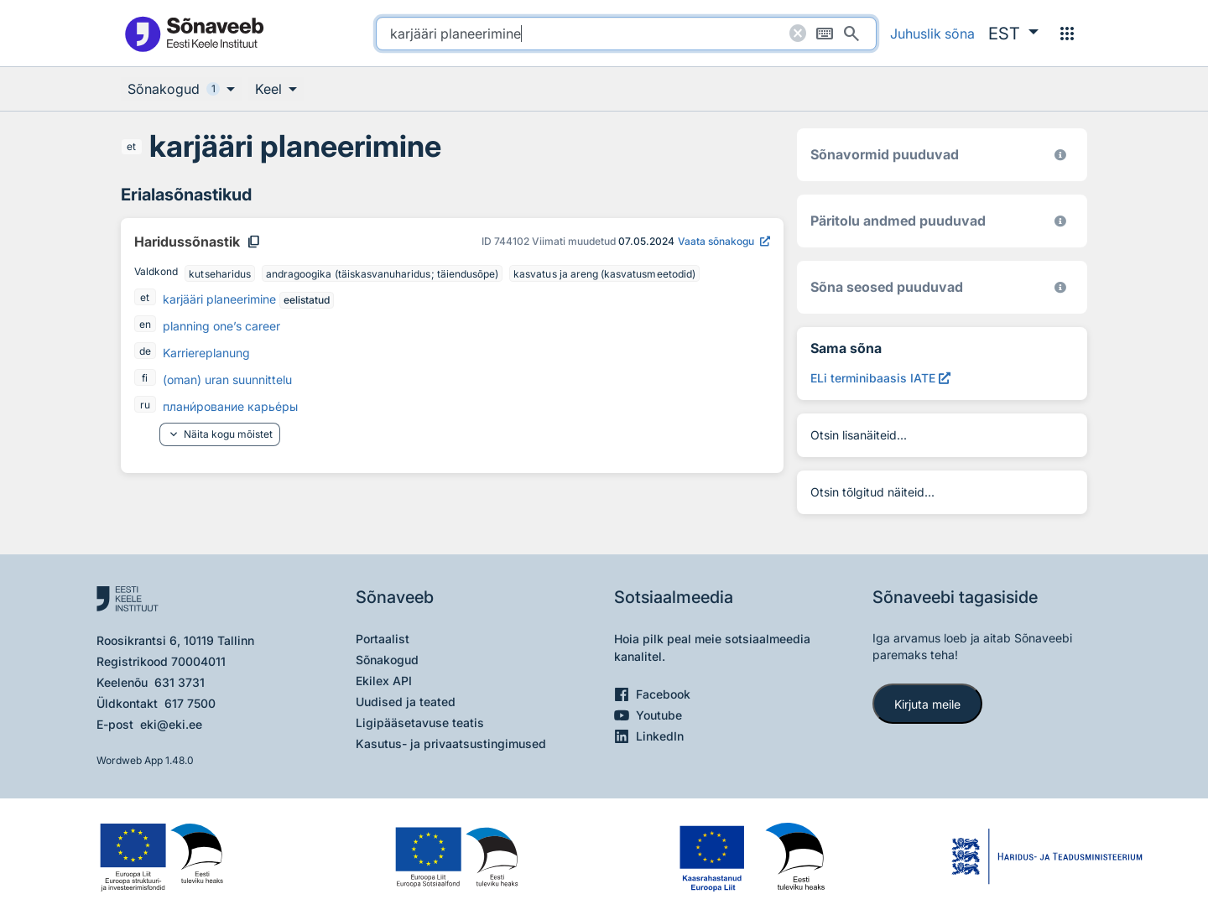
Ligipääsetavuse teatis (420, 722)
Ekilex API (384, 680)
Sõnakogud (387, 659)
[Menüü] (1067, 33)
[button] (1013, 33)
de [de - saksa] (145, 351)
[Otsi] (851, 33)
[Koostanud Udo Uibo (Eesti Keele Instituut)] (1060, 221)
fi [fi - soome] (145, 378)
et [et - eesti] (131, 146)
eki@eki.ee (171, 724)
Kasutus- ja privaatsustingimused (451, 743)
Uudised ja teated (406, 701)
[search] (626, 33)
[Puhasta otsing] (798, 33)
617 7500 (190, 703)
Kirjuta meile (927, 704)
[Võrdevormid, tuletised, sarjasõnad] (1060, 287)
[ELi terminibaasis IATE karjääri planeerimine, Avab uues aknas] (880, 378)
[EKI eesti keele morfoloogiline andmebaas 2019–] (1060, 155)
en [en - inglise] (145, 324)
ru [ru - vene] (145, 404)
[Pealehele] (194, 33)
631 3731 (179, 682)
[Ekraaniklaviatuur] (825, 33)
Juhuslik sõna (932, 33)
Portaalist (382, 639)
